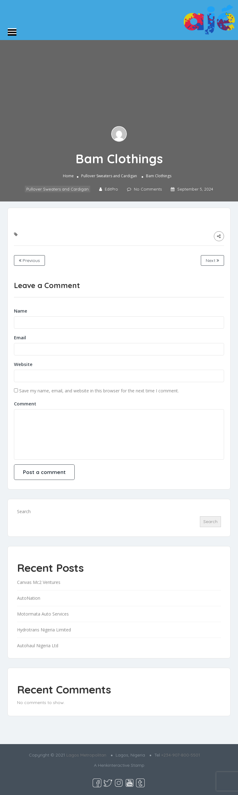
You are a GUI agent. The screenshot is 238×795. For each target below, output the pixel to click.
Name (20, 311)
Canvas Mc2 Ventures (38, 582)
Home (68, 176)
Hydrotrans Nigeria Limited (44, 630)
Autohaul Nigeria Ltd (37, 645)
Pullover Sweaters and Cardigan (109, 176)
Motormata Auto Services (43, 614)
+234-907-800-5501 (180, 755)
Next (212, 260)
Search (24, 511)
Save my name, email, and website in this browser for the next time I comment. (99, 391)
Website (23, 364)
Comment (25, 403)
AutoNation (28, 598)
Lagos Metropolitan (86, 755)
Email (20, 337)
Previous (29, 260)
